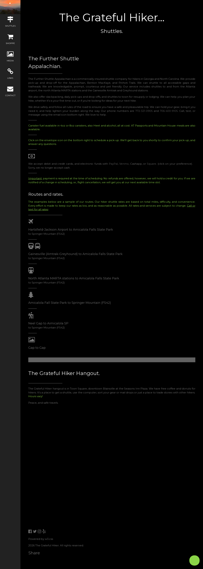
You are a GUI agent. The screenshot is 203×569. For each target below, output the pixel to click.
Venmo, (124, 163)
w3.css (49, 539)
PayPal (113, 163)
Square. (152, 163)
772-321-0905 (144, 111)
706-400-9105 (169, 111)
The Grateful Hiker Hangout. (64, 373)
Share (34, 552)
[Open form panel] (194, 560)
